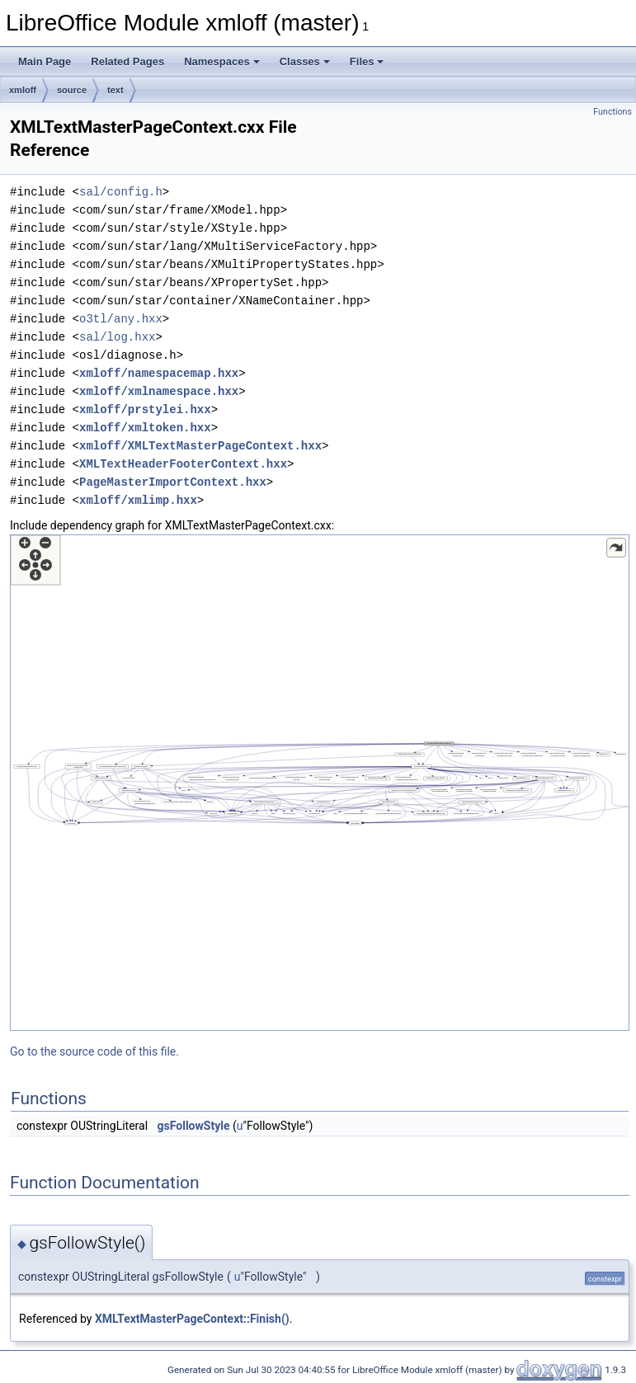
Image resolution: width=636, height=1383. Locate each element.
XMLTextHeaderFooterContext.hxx (183, 464)
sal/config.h (121, 192)
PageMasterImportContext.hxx (172, 482)
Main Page (44, 61)
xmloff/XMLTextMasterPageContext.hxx (200, 446)
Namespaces (222, 61)
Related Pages (127, 61)
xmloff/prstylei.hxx (145, 409)
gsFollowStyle (194, 1125)
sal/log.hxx (117, 337)
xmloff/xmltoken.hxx (145, 427)
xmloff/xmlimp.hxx (138, 500)
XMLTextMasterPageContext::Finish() (192, 1318)
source (72, 90)
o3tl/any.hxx (121, 319)
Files (367, 61)
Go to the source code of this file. (94, 1051)
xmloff (22, 90)
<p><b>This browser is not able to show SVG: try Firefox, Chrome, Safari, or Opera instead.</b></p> (320, 782)
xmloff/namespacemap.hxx (158, 373)
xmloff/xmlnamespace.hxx (158, 391)
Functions (612, 111)
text (115, 90)
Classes (305, 61)
